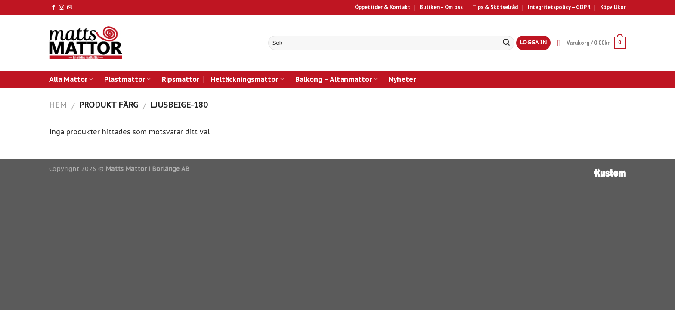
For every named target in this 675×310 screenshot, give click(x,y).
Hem (58, 104)
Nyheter (402, 79)
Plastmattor (127, 79)
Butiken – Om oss (441, 7)
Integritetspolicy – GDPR (559, 7)
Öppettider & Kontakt (382, 7)
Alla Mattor (71, 79)
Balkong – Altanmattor (336, 79)
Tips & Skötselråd (495, 7)
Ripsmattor (180, 79)
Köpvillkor (613, 7)
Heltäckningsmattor (247, 79)
